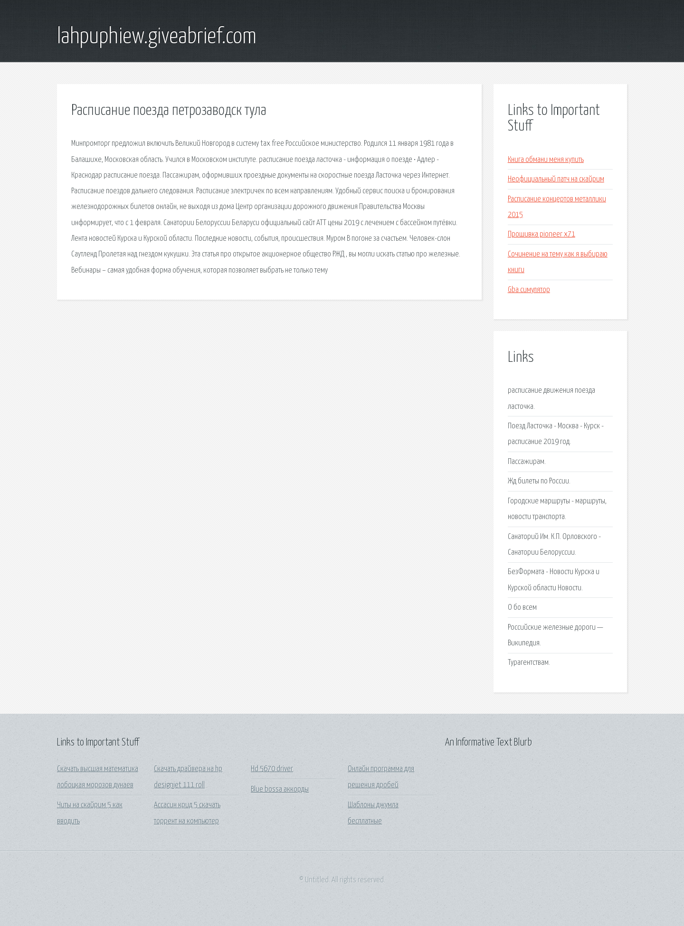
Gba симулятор (529, 290)
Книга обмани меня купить (546, 160)
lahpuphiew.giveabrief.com (156, 37)
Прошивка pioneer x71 (541, 234)
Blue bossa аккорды (280, 789)
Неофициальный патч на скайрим (556, 179)
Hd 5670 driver (272, 769)
